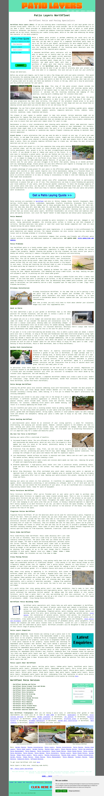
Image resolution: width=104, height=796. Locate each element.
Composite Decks (23, 759)
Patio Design (28, 753)
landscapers (71, 715)
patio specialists (39, 605)
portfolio (35, 64)
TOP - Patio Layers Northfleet (21, 768)
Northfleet (40, 201)
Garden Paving (20, 747)
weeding (32, 722)
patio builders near (27, 643)
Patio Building (15, 753)
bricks (77, 110)
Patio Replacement (17, 751)
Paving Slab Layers (52, 749)
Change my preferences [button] (74, 790)
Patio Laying (88, 751)
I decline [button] (64, 790)
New (15, 782)
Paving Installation (35, 747)
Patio (12, 201)
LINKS (72, 11)
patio (53, 52)
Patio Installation (38, 782)
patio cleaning (67, 611)
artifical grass (70, 719)
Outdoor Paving (81, 757)
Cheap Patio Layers (24, 755)
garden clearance (43, 717)
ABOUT (77, 11)
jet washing (68, 717)
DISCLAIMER (90, 11)
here (76, 676)
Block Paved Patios (59, 751)
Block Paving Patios (69, 749)
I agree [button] (58, 790)
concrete (13, 112)
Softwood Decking (37, 759)
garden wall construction (67, 720)
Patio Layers (49, 747)
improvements (15, 715)
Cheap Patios (28, 757)
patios (85, 43)
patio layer (86, 41)
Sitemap (11, 782)
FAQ (24, 782)
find (16, 666)
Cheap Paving (40, 757)
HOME (68, 11)
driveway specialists (37, 720)
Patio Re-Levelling (86, 749)
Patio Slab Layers (24, 749)
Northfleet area (52, 66)
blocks (45, 112)
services (57, 722)
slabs (29, 112)
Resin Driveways (49, 782)
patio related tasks (44, 623)
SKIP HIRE (50, 715)
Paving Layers (66, 753)
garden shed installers (41, 719)
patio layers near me (37, 653)
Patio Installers (43, 751)
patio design (56, 58)
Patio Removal (30, 751)
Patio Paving (78, 747)
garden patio (64, 45)
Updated (20, 782)
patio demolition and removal (21, 231)
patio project (71, 86)
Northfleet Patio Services (25, 680)
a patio (21, 28)
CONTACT (83, 11)
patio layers (85, 207)
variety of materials (43, 108)
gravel (38, 110)
